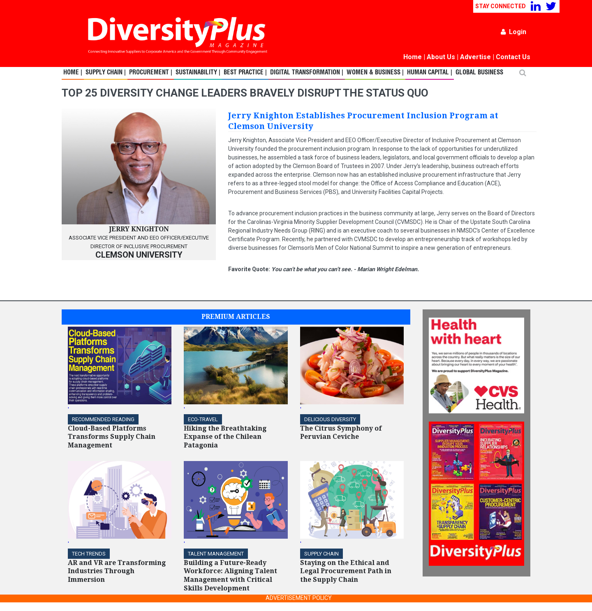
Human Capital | (429, 73)
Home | (72, 73)
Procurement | (150, 73)
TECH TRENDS (89, 554)
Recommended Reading (103, 419)
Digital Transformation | (306, 73)
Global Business (479, 73)
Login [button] (513, 32)
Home (412, 57)
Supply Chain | (106, 73)
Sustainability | (198, 73)
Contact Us (513, 57)
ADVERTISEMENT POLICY (299, 598)
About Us (441, 57)
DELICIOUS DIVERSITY (330, 419)
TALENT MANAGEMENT (216, 554)
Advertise (475, 57)
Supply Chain (321, 554)
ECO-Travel (203, 419)
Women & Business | (375, 73)
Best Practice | (245, 73)
